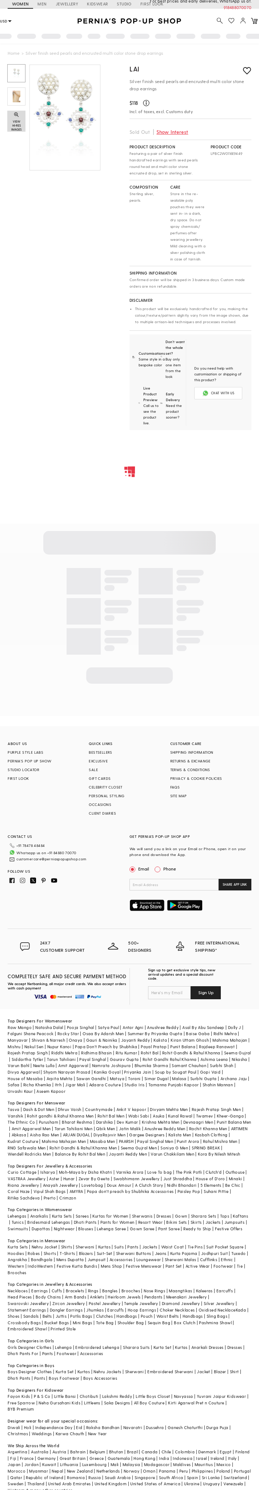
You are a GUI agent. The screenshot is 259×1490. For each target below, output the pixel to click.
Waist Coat (172, 1246)
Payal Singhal (92, 1059)
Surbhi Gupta (203, 1078)
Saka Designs (117, 1402)
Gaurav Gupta (124, 1059)
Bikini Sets (176, 1222)
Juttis (61, 1316)
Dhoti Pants (85, 1222)
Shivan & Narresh (48, 1040)
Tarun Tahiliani (61, 1059)
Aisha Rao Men (44, 1134)
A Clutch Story (149, 1185)
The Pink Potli (189, 1172)
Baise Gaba (198, 1033)
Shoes (13, 1316)
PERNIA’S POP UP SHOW (29, 761)
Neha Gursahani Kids (59, 1402)
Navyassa (183, 1396)
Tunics (18, 1222)
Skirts (196, 1222)
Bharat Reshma (77, 1122)
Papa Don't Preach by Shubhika (106, 1046)
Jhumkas (95, 1310)
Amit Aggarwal (73, 1065)
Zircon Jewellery (68, 1303)
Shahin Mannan (218, 1084)
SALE (93, 769)
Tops (225, 1216)
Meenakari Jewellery (186, 1297)
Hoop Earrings (142, 1310)
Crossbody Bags (24, 1322)
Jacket (203, 1371)
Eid (79, 1427)
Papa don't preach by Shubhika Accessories (130, 1191)
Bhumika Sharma (151, 1065)
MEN (42, 3)
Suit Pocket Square (224, 1246)
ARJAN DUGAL (76, 1134)
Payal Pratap (154, 1046)
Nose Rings (154, 1290)
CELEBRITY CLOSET (105, 787)
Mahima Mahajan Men (64, 1141)
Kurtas (104, 1246)
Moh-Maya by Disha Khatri (85, 1172)
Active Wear (198, 1266)
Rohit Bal (150, 1052)
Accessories (120, 1259)
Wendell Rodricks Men (29, 1154)
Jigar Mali (75, 1084)
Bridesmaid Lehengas (48, 1222)
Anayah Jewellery (60, 1185)
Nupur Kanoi (59, 1046)
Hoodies (16, 1253)
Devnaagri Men (198, 1122)
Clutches (104, 1316)
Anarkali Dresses (207, 1347)
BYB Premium (21, 1409)
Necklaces (18, 1290)
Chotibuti (89, 1396)
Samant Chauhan (189, 1065)
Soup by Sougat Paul (175, 1072)
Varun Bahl (18, 1065)
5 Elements (211, 1185)
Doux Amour (119, 1185)
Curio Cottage (22, 1172)
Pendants (153, 1297)
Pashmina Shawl (215, 1322)
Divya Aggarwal (24, 1072)
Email (140, 868)
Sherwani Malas (180, 1259)
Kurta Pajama (184, 1253)
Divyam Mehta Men (169, 1109)
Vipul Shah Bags (49, 1191)
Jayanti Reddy (135, 1040)
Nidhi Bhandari (182, 1185)
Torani (134, 1078)
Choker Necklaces (177, 1310)
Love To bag (159, 1172)
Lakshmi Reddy (117, 1396)
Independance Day (53, 1427)
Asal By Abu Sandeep (203, 1027)
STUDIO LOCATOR (23, 769)
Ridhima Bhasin (96, 1052)
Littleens (92, 1402)
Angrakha (17, 1259)
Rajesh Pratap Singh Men (216, 1109)
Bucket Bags (56, 1322)
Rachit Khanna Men (208, 1128)
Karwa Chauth (70, 1433)
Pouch (147, 1316)
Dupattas (41, 1228)
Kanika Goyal (107, 1072)
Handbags (126, 1316)
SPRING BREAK (206, 1147)
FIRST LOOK (18, 778)
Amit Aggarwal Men (31, 1128)
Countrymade (98, 1109)
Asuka (158, 1116)
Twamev (204, 1116)
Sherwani (85, 1246)
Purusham (48, 1122)
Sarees (82, 1216)
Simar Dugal (156, 1078)
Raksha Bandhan (103, 1427)
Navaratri (133, 1427)
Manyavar (18, 1040)
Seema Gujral (237, 1052)
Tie (240, 1266)
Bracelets (75, 1290)
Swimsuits (18, 1228)
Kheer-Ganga (230, 1116)
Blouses (85, 1228)
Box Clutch (184, 1322)
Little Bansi (65, 1396)
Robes (34, 1253)
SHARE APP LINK (235, 884)
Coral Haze (18, 1191)
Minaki (235, 1178)
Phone (169, 868)
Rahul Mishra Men (220, 1141)
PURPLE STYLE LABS (25, 752)
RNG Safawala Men (26, 1147)
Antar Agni (133, 1027)
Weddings (42, 1433)
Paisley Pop (189, 1191)
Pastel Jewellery (104, 1303)
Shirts (66, 1246)
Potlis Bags (81, 1316)
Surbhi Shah (221, 1065)
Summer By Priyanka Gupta (155, 1033)
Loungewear (148, 1259)
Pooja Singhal (80, 1027)
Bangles (110, 1290)
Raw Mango (20, 1027)
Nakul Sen (34, 1046)
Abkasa (19, 1134)
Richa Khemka (37, 1084)
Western (16, 1266)
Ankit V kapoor (131, 1109)
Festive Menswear (144, 1266)
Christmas (18, 1433)
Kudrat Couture (23, 1141)
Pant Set (174, 1266)
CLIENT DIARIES (102, 813)
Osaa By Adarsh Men (103, 1033)
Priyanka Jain (137, 1072)
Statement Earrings (27, 1310)
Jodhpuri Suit (214, 1253)
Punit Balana (182, 1046)
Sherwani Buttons (133, 1253)
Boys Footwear (64, 1378)
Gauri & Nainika (101, 1040)
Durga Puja (217, 1427)
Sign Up (206, 992)
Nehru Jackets (107, 1371)
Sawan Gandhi (91, 1078)
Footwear (223, 1266)
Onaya (75, 1040)
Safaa (13, 1084)
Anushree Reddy (163, 1027)
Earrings (39, 1290)
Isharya (47, 1172)
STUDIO (124, 3)
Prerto (50, 1197)
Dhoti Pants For (23, 1353)
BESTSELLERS (100, 752)
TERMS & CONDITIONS (190, 769)
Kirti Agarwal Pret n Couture (196, 1402)
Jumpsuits (234, 1222)
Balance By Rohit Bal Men (80, 1154)
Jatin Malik (130, 1128)
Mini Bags (82, 1322)
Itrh (58, 1084)
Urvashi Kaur (20, 1091)
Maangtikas (180, 1290)
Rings (93, 1290)
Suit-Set (104, 1253)
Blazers (86, 1253)
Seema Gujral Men (139, 1147)
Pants (132, 1246)
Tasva (13, 1109)
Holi (28, 1427)
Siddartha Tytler (27, 1059)
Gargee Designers (146, 1134)
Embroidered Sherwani (170, 1371)
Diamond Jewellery (181, 1303)
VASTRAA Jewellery (26, 1178)
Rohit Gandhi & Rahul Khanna (191, 1052)
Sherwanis (142, 1216)
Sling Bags (217, 1316)
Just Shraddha (177, 1178)
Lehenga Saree (111, 1228)
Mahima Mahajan (229, 1040)
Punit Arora (188, 1141)
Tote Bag (105, 1322)
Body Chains (48, 1297)
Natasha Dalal (49, 1027)
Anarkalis (39, 1216)
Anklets (97, 1297)
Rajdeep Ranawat (217, 1046)
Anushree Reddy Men (164, 1128)
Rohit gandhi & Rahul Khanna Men (60, 1116)
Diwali (14, 1427)
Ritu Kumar (126, 1052)
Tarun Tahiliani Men (74, 1128)
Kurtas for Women (110, 1216)
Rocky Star (68, 1033)
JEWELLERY (67, 3)
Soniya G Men (174, 1147)
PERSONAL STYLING (106, 796)
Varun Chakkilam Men (172, 1154)
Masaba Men (102, 1141)
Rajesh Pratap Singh (28, 1052)
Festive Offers (229, 1228)
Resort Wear (150, 1222)
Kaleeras (204, 1290)
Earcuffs (224, 1290)
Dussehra (155, 1427)
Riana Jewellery (23, 1185)
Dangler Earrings (66, 1310)
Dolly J (234, 1027)
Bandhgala (42, 1259)
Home (14, 52)
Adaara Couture (105, 1084)
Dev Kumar (127, 1122)
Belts (47, 1316)
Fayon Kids (19, 1396)
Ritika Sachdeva (24, 1197)
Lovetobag (92, 1185)
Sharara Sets (203, 1216)
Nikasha (239, 1059)
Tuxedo (238, 1253)
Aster (54, 1178)
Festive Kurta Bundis (77, 1266)
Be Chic (232, 1185)
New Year (97, 1433)
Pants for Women (117, 1222)
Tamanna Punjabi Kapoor (173, 1084)
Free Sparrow (21, 1402)
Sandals (31, 1316)
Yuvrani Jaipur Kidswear (221, 1396)
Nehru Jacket (44, 1246)
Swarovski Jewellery (28, 1303)
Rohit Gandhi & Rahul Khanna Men (83, 1147)
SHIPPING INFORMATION (192, 752)
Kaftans (240, 1216)
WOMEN (20, 3)
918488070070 (237, 7)
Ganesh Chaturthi (185, 1427)
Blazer (220, 1371)
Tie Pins (195, 1246)
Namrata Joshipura (111, 1065)
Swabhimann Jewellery (136, 1178)
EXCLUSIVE (98, 761)
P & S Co (42, 1396)
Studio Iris (134, 1084)
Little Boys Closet (153, 1396)
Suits (119, 1246)
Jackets (213, 1222)
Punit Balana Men (234, 1122)
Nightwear (64, 1228)
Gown (181, 1216)
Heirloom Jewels (124, 1297)
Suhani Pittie (216, 1191)
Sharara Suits (136, 1347)
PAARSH (126, 1141)
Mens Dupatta (70, 1259)
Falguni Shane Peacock (30, 1033)
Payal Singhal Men (155, 1141)
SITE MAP (178, 796)
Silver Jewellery (219, 1303)
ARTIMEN (239, 1128)
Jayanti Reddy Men (128, 1154)
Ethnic (227, 1259)
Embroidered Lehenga (97, 1347)
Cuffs (57, 1290)
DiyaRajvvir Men (109, 1134)
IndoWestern (40, 1266)
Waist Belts (167, 1316)
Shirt (234, 1371)
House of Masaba (25, 1078)
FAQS (175, 787)
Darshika (104, 1122)
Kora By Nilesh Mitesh (219, 1154)
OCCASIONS (100, 804)
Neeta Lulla (44, 1065)
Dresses (163, 1216)
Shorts (50, 1253)
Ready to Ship (197, 1228)
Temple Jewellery (141, 1303)
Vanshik (15, 1116)
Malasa (179, 1078)
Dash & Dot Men (39, 1109)
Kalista (160, 1040)
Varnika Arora (130, 1172)
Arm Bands (76, 1297)
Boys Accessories (100, 1378)
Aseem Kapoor (50, 1091)
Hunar (69, 1178)
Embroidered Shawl (27, 1328)
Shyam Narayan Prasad (66, 1072)
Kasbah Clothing (211, 1134)
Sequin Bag (159, 1322)
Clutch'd (214, 1172)
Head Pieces (20, 1297)
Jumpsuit (97, 1259)
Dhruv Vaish (69, 1109)
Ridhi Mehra (225, 1033)
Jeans (161, 1253)
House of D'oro (210, 1178)
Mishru (14, 1046)
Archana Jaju (233, 1078)
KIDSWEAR (97, 3)
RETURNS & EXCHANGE (190, 761)
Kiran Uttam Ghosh (190, 1040)
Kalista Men (179, 1134)
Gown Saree (142, 1228)
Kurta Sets (62, 1216)
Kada (241, 1310)
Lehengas (17, 1216)
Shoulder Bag (130, 1322)
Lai (135, 69)
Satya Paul (108, 1027)
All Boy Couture (149, 1402)
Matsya (117, 1078)
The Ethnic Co (21, 1122)
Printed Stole (63, 1328)
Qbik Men (105, 1128)
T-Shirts (67, 1253)
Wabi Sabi (138, 1116)
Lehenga (63, 1347)
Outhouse (235, 1172)
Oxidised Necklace (217, 1310)
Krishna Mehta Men (161, 1122)
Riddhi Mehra (64, 1052)
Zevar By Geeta (94, 1178)
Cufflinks (209, 1259)
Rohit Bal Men (110, 1116)
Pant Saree (169, 1228)
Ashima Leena (214, 1059)
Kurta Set (163, 1347)
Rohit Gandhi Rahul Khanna (170, 1059)
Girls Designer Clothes (29, 1347)
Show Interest (172, 132)
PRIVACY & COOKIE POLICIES (196, 778)
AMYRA (76, 1191)
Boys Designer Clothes (30, 1371)
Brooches (17, 1272)
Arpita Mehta (60, 1078)
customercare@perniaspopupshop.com (51, 859)
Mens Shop (111, 1266)
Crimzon (67, 1197)
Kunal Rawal (180, 1116)
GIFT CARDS (100, 778)
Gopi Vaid (210, 1072)
